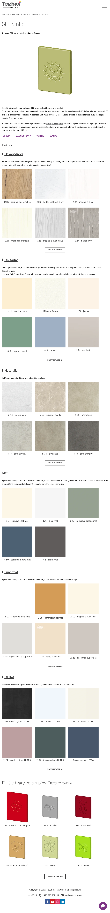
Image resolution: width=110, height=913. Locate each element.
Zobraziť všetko (55, 250)
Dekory (7, 136)
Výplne (40, 136)
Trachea (5, 14)
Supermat (11, 572)
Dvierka (35, 14)
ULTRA (9, 677)
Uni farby (11, 260)
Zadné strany (23, 136)
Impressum (76, 890)
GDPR (34, 895)
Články (53, 136)
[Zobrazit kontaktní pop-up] (103, 906)
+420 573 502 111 (51, 895)
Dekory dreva (13, 154)
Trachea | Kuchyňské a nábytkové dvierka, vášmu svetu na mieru (12, 5)
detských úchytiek (54, 124)
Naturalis (10, 370)
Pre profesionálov (20, 14)
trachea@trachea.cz (73, 895)
